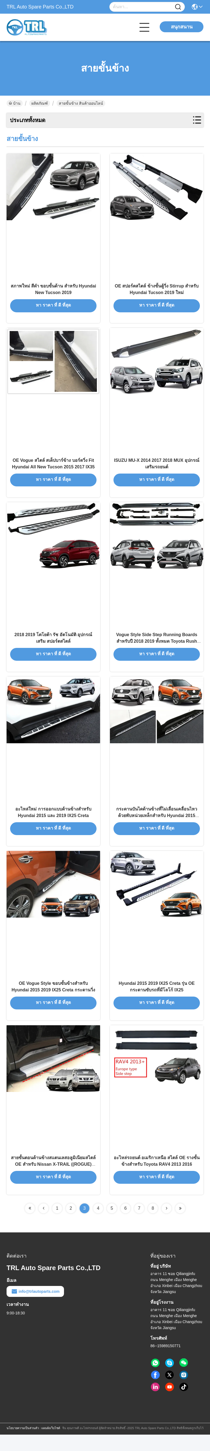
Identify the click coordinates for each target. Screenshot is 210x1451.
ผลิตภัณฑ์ (39, 103)
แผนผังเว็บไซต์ (50, 1444)
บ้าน (15, 103)
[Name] (178, 7)
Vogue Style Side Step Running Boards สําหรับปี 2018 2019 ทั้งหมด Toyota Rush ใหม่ (156, 649)
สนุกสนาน (181, 27)
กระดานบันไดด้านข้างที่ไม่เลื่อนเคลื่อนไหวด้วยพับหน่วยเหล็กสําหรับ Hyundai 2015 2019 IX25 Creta (156, 826)
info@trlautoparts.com (35, 1308)
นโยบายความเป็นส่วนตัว (23, 1444)
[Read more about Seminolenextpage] (30, 1225)
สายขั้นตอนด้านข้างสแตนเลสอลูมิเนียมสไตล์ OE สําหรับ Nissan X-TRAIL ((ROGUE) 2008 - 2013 (53, 1180)
